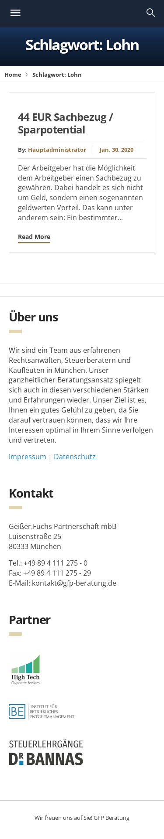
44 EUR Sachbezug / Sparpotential (65, 122)
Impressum (27, 456)
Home (12, 74)
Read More (34, 236)
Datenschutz (75, 456)
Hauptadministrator (57, 149)
